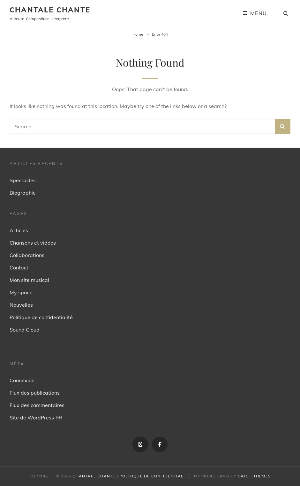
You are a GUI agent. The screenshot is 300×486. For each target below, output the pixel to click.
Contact (19, 267)
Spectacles (23, 180)
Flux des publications (35, 393)
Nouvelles (21, 305)
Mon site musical (29, 280)
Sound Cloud (25, 329)
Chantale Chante (50, 9)
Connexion (22, 380)
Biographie (23, 192)
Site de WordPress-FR (36, 417)
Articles (19, 230)
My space (21, 292)
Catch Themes (254, 476)
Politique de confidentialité (41, 317)
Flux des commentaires (37, 405)
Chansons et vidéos (33, 242)
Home (137, 34)
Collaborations (27, 255)
